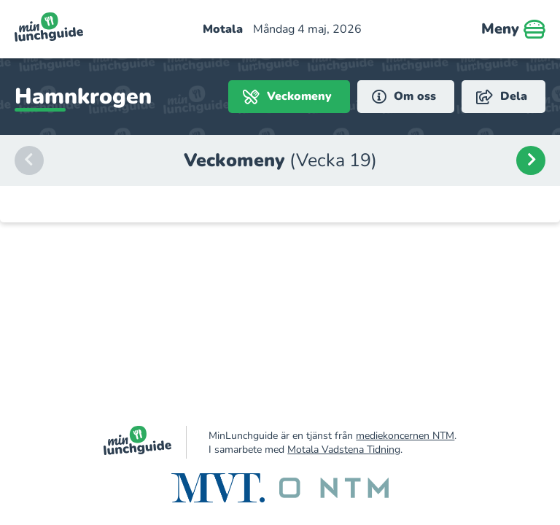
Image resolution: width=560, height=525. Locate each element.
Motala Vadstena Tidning (343, 449)
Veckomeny (287, 97)
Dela (501, 97)
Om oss (404, 97)
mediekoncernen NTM (405, 436)
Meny (513, 29)
